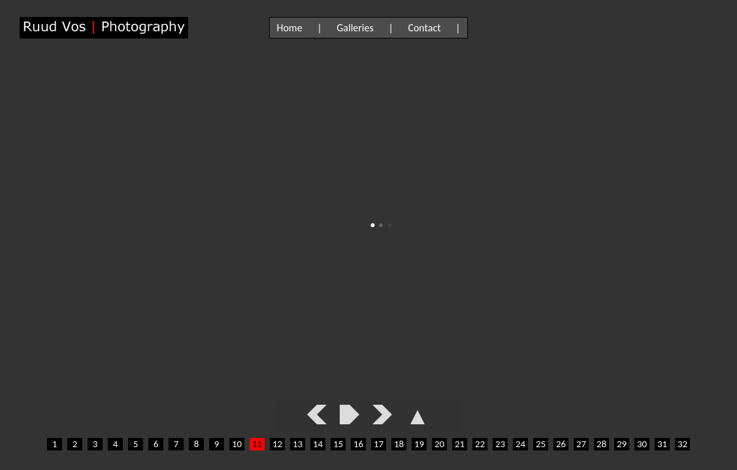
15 (338, 444)
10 (237, 444)
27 (581, 444)
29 (622, 444)
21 (460, 444)
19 (419, 444)
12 (277, 444)
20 (439, 444)
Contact (424, 28)
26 (561, 444)
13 (298, 444)
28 (601, 444)
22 (480, 444)
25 (541, 444)
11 (257, 444)
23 (500, 444)
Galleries (355, 28)
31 (662, 444)
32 (682, 444)
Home (289, 28)
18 (399, 444)
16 (358, 444)
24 (520, 444)
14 (318, 444)
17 (379, 444)
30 (642, 444)
